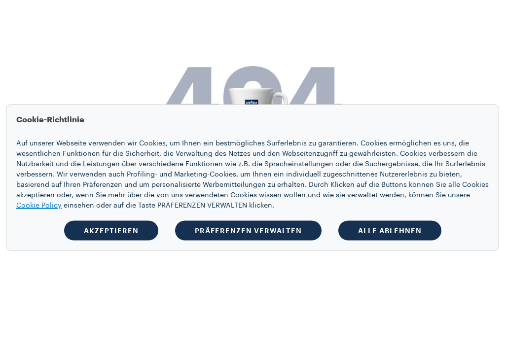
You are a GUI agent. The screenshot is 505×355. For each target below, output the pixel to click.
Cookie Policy (39, 205)
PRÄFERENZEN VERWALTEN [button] (248, 230)
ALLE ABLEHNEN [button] (390, 230)
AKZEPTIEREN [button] (111, 230)
